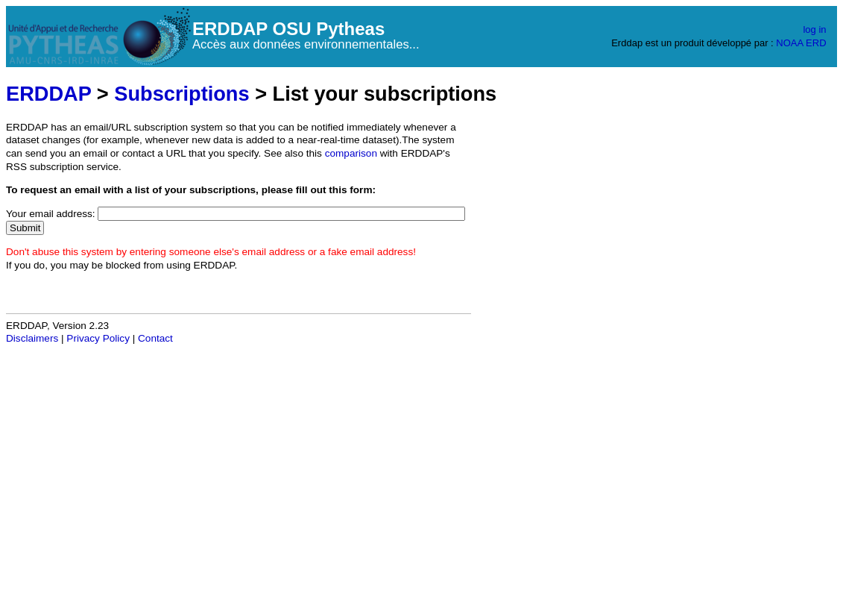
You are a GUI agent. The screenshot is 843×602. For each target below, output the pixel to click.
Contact (155, 338)
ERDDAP (48, 93)
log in (814, 29)
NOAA (789, 42)
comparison (351, 153)
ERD (816, 42)
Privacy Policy (98, 338)
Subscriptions (181, 93)
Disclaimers (32, 338)
